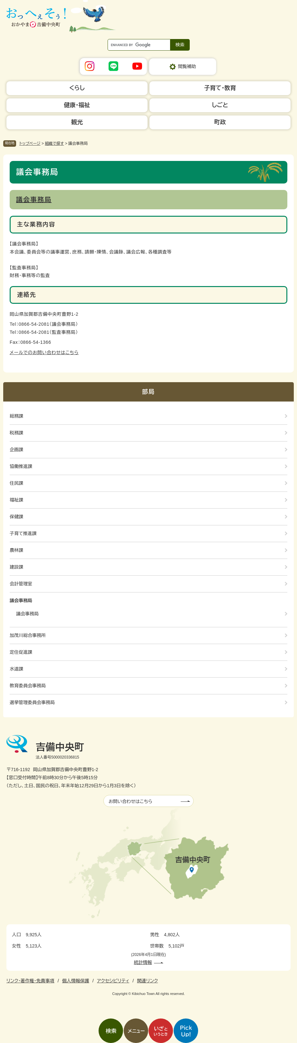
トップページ (30, 143)
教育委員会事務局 (28, 685)
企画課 (16, 449)
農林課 (16, 550)
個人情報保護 (75, 980)
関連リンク (147, 980)
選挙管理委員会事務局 (32, 702)
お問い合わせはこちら (130, 801)
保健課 (16, 516)
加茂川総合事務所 (28, 635)
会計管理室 (21, 583)
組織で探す (54, 143)
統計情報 (143, 962)
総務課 (16, 416)
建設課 (16, 567)
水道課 (16, 668)
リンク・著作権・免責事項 (30, 980)
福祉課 (16, 499)
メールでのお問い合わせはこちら (44, 352)
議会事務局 (34, 199)
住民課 (16, 483)
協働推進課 (21, 466)
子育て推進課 (23, 533)
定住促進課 (21, 652)
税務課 (16, 432)
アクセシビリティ (113, 980)
